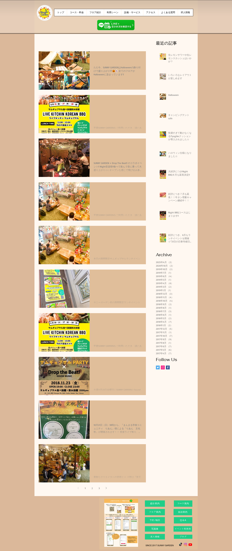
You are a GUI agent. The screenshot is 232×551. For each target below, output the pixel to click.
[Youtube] (190, 544)
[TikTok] (181, 544)
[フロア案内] (155, 512)
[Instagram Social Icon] (163, 367)
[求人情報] (155, 536)
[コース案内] (183, 503)
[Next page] (106, 488)
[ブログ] (183, 537)
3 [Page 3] (99, 488)
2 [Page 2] (92, 488)
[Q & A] (183, 520)
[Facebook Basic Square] (168, 367)
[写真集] (155, 529)
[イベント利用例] (183, 529)
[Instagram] (185, 544)
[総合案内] (155, 503)
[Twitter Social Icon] (158, 367)
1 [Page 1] (85, 488)
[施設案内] (183, 512)
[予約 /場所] (155, 520)
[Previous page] (78, 488)
